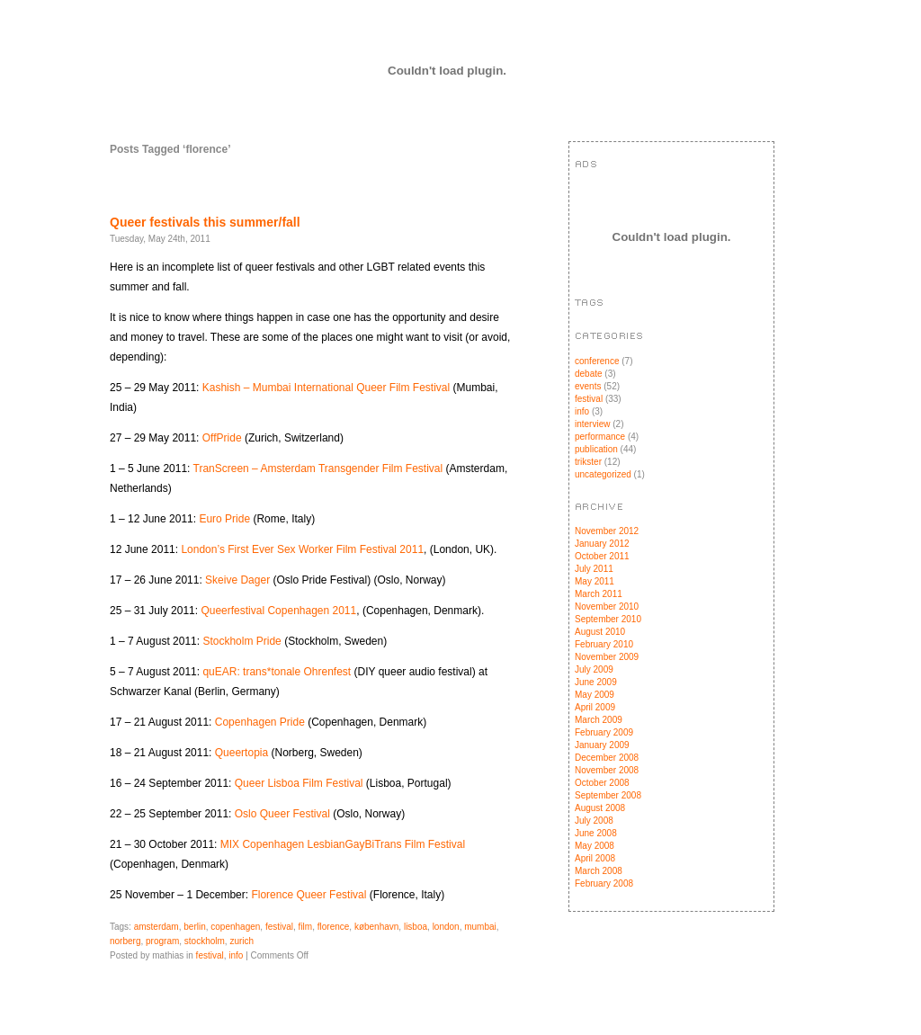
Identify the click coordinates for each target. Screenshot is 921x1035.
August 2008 (600, 808)
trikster (588, 462)
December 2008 (607, 758)
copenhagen (235, 927)
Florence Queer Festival (308, 894)
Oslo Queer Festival (282, 813)
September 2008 (608, 795)
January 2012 (602, 544)
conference (597, 361)
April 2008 (595, 858)
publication (596, 449)
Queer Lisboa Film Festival (299, 783)
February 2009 (604, 732)
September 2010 (608, 619)
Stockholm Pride (241, 641)
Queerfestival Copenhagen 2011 (278, 610)
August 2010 (600, 632)
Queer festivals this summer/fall (205, 222)
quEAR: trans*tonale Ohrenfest (276, 671)
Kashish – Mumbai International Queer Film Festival (326, 387)
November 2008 (607, 770)
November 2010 (607, 606)
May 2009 (594, 695)
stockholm (204, 941)
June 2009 (596, 682)
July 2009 (594, 669)
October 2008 (602, 783)
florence (333, 927)
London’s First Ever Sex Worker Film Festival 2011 (302, 549)
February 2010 (604, 644)
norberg (125, 941)
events (588, 386)
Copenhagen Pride (260, 722)
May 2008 (594, 846)
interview (592, 424)
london (446, 927)
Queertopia (241, 752)
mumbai (480, 927)
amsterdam (156, 927)
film (306, 927)
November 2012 (607, 531)
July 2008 (594, 820)
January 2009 (602, 745)
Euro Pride (224, 519)
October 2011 (602, 556)
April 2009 (595, 707)
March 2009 (598, 720)
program (162, 941)
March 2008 (598, 871)
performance (600, 437)
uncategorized (603, 474)
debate (589, 374)
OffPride (222, 438)
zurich (241, 941)
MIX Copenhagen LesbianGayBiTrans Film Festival (342, 844)
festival (279, 927)
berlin (194, 927)
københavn (376, 927)
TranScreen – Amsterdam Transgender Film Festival (318, 468)
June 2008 (596, 833)
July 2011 (594, 569)
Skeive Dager (239, 580)
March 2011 (598, 594)
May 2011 (594, 581)
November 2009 (607, 657)
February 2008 (604, 883)
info (235, 955)
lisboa (415, 927)
